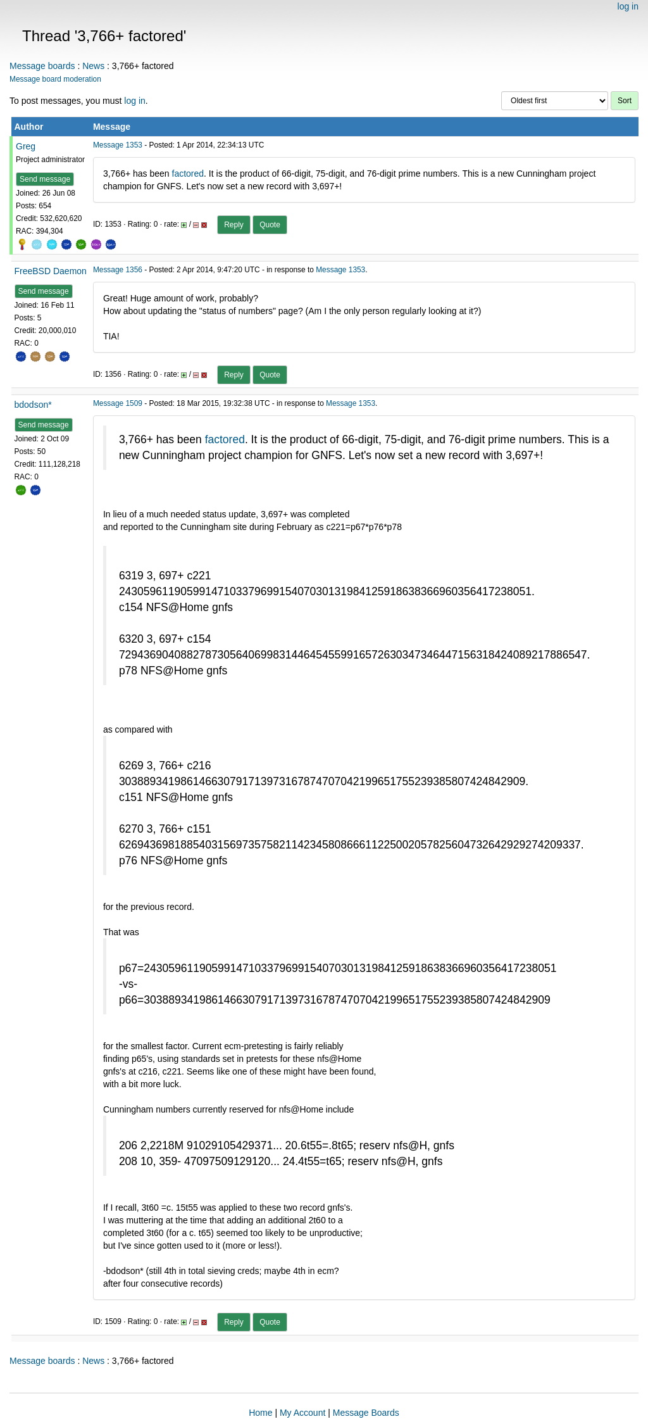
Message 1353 (117, 145)
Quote (269, 224)
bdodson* (33, 405)
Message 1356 (117, 269)
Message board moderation (55, 79)
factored (188, 173)
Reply (234, 224)
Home (260, 1413)
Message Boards (366, 1413)
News (93, 66)
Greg (25, 146)
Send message (45, 179)
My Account (302, 1413)
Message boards (42, 66)
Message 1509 (117, 403)
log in (628, 6)
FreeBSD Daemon (51, 271)
